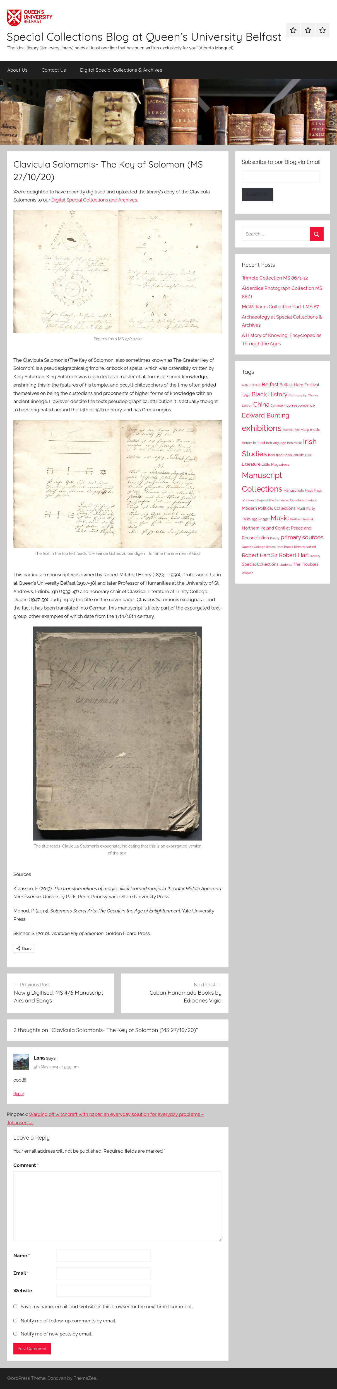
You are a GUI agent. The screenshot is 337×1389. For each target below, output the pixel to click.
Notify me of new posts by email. (56, 1334)
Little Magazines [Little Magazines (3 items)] (275, 464)
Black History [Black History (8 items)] (269, 394)
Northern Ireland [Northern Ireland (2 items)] (301, 519)
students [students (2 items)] (286, 564)
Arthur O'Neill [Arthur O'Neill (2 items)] (251, 385)
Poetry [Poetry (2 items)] (275, 538)
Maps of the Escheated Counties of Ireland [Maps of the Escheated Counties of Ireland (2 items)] (287, 500)
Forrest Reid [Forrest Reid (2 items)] (291, 429)
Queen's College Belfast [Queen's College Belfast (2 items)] (259, 546)
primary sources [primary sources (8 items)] (302, 537)
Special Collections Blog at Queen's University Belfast (144, 36)
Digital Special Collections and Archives (94, 200)
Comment (26, 1165)
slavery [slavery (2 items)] (315, 556)
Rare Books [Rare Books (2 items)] (285, 546)
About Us (17, 70)
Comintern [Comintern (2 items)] (278, 405)
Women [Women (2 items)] (247, 573)
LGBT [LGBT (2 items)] (309, 455)
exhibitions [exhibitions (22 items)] (261, 428)
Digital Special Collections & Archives (121, 70)
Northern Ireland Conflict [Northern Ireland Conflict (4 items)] (266, 528)
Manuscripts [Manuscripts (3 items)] (293, 490)
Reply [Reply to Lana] (18, 1093)
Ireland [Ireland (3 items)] (259, 443)
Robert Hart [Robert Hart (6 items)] (256, 555)
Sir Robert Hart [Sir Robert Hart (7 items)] (290, 555)
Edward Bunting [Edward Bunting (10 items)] (265, 415)
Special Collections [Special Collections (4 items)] (260, 564)
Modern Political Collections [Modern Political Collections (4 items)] (268, 508)
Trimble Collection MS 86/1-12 (275, 278)
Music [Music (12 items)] (280, 518)
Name (21, 1255)
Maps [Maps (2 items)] (309, 490)
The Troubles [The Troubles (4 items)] (305, 564)
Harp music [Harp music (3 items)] (310, 430)
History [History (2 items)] (247, 443)
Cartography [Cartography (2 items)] (297, 395)
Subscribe (257, 194)
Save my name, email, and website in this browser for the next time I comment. (107, 1306)
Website (22, 1290)
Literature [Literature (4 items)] (251, 464)
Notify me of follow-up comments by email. (68, 1321)
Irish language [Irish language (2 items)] (276, 443)
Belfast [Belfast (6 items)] (270, 384)
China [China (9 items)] (261, 404)
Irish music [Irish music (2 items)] (294, 443)
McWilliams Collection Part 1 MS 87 (280, 306)
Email (21, 1273)
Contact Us (54, 70)
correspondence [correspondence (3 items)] (301, 405)
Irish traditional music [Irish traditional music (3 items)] (286, 455)
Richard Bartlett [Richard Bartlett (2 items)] (305, 546)
